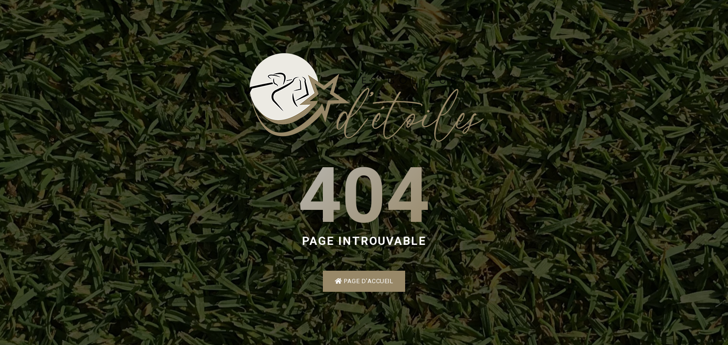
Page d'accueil (364, 281)
